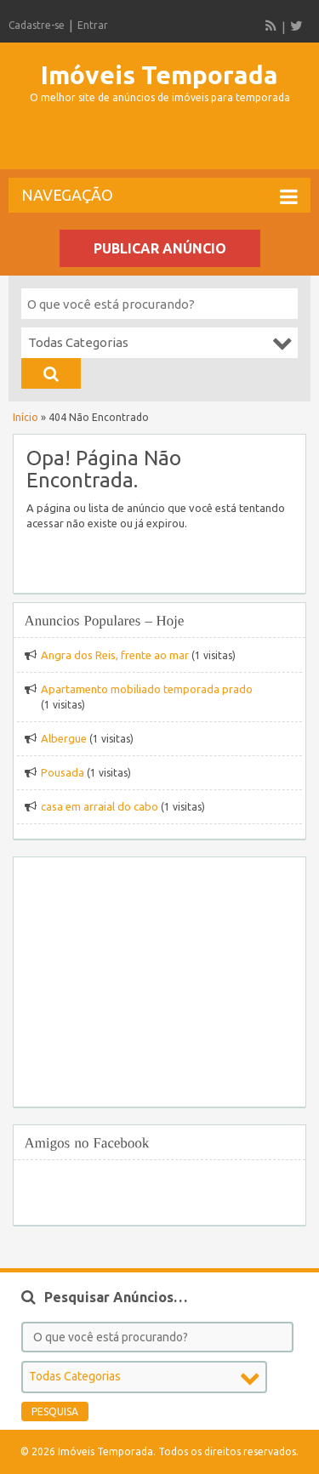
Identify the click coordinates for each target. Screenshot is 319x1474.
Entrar (92, 25)
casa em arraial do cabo (99, 806)
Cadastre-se (37, 25)
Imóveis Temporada (159, 74)
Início (25, 417)
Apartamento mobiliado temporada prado (147, 689)
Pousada (62, 772)
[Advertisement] (164, 143)
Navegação (159, 196)
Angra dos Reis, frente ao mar (115, 655)
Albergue (64, 738)
